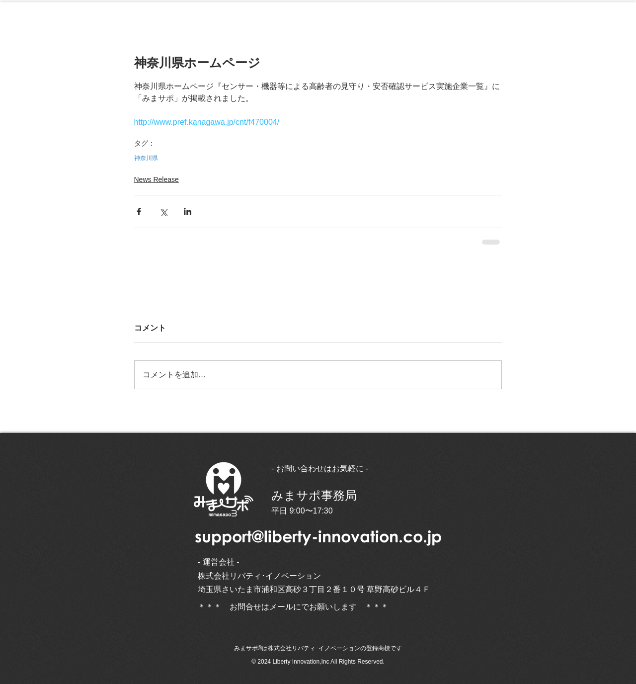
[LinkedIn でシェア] (187, 211)
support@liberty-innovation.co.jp (318, 536)
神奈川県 (146, 158)
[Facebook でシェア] (139, 211)
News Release (156, 179)
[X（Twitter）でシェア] (163, 211)
